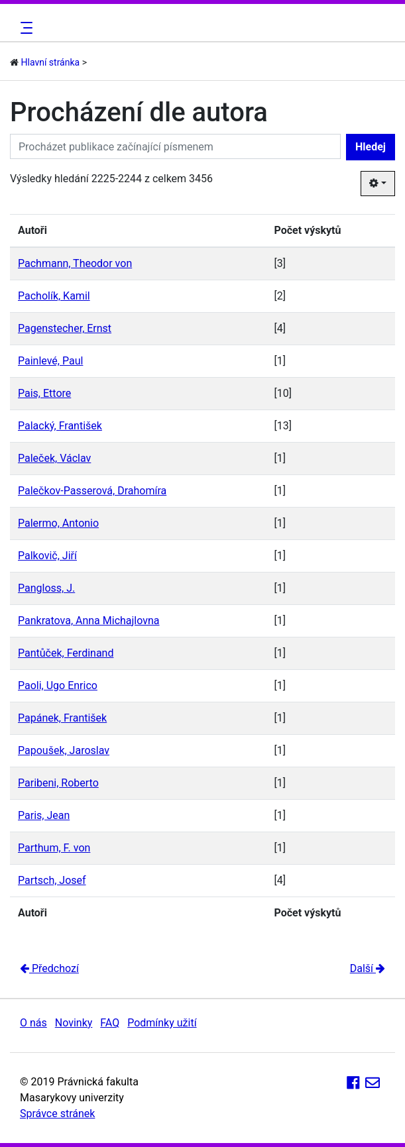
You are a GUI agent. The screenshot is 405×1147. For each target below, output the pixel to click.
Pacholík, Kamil (54, 296)
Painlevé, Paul (50, 361)
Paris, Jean (44, 815)
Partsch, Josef (52, 880)
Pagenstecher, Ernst (64, 328)
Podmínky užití (161, 1022)
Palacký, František (60, 425)
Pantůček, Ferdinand (65, 653)
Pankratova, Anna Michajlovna (89, 620)
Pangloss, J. (46, 588)
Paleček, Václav (54, 458)
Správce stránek (57, 1113)
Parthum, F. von (54, 848)
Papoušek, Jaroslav (63, 750)
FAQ (109, 1022)
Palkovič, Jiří (47, 555)
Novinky (74, 1022)
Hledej (370, 146)
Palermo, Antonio (58, 523)
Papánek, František (62, 718)
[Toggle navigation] (24, 28)
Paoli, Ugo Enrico (57, 685)
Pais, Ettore (44, 393)
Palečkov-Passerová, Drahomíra (92, 490)
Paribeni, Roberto (58, 783)
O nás (33, 1022)
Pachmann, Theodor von (75, 263)
